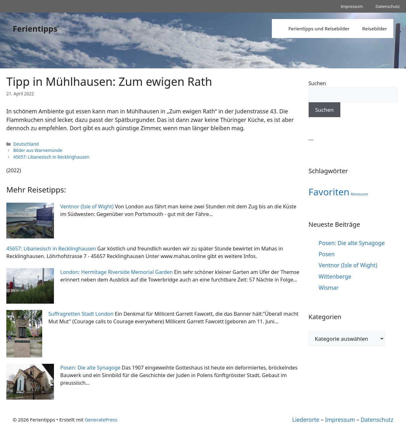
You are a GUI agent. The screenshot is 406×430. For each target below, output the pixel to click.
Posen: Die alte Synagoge (352, 243)
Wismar (329, 287)
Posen (327, 254)
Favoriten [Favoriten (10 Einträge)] (329, 192)
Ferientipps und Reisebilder (319, 28)
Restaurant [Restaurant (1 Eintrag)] (359, 194)
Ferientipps (35, 28)
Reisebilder (374, 28)
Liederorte (305, 419)
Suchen (317, 83)
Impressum (352, 6)
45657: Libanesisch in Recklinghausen (51, 157)
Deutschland (26, 144)
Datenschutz (388, 6)
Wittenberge (335, 276)
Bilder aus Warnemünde (37, 150)
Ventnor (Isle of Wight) (348, 265)
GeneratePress (101, 419)
